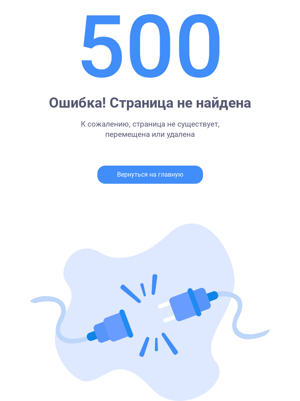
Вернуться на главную (150, 174)
